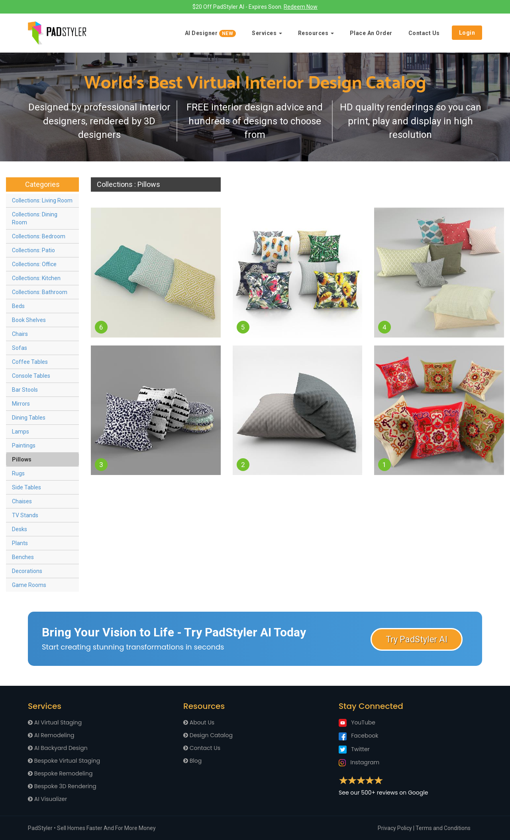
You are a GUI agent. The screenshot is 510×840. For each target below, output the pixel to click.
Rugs (18, 473)
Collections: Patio (33, 250)
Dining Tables (28, 417)
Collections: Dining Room (34, 218)
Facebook (359, 736)
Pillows (21, 459)
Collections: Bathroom (39, 292)
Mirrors (21, 403)
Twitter (354, 749)
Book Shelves (29, 320)
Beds (18, 306)
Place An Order (371, 33)
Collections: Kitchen (36, 278)
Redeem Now (301, 7)
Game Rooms (29, 585)
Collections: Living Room (42, 200)
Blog (192, 761)
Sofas (19, 348)
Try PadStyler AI (416, 639)
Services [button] (267, 33)
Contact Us (424, 33)
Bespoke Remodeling (60, 773)
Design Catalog (208, 735)
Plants (20, 543)
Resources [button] (316, 33)
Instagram (359, 762)
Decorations (27, 571)
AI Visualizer (47, 799)
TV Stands (25, 515)
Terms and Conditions (443, 828)
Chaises (22, 501)
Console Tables (31, 376)
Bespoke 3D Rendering (62, 786)
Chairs (20, 334)
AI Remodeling (51, 735)
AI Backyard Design (58, 748)
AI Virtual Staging (55, 722)
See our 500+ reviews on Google (383, 793)
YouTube (357, 722)
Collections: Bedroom (38, 236)
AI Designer (210, 33)
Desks (19, 529)
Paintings (23, 445)
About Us (198, 722)
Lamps (20, 431)
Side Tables (26, 487)
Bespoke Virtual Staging (64, 761)
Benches (23, 557)
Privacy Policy (395, 828)
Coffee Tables (30, 362)
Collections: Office (34, 264)
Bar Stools (25, 390)
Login (467, 32)
